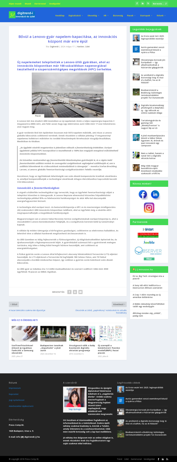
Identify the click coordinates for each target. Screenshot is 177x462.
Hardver (80, 46)
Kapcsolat (14, 393)
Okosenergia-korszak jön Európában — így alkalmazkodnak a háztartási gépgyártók (153, 63)
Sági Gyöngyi (75, 409)
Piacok (130, 14)
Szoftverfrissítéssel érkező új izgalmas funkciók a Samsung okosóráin (22, 349)
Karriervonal (40, 3)
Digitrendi (54, 46)
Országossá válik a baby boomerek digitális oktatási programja (82, 347)
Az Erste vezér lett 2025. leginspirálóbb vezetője (152, 37)
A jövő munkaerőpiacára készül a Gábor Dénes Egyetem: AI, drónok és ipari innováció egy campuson (153, 140)
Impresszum (15, 387)
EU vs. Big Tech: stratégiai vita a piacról (148, 276)
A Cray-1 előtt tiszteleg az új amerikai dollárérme (147, 295)
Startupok (145, 14)
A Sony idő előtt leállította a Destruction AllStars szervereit (147, 286)
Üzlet (87, 46)
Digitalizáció (75, 14)
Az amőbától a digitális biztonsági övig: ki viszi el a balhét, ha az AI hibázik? (152, 78)
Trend (119, 458)
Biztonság (118, 14)
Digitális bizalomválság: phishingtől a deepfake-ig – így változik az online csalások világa (152, 109)
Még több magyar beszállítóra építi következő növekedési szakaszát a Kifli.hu (151, 169)
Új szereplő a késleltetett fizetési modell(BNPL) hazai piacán (109, 349)
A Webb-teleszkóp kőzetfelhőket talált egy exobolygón (149, 304)
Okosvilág (92, 14)
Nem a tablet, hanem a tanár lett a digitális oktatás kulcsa (152, 155)
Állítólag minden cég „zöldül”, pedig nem (147, 314)
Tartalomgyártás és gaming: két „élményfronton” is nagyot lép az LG (151, 124)
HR (105, 14)
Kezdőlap (59, 14)
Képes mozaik (15, 3)
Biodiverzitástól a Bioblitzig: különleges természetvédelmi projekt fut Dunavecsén (152, 94)
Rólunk (160, 14)
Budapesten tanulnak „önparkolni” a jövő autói (51, 347)
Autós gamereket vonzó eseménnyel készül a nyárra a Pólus (152, 49)
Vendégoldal (54, 3)
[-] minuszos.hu (144, 269)
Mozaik (28, 3)
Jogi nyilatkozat (16, 399)
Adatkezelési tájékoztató (21, 405)
